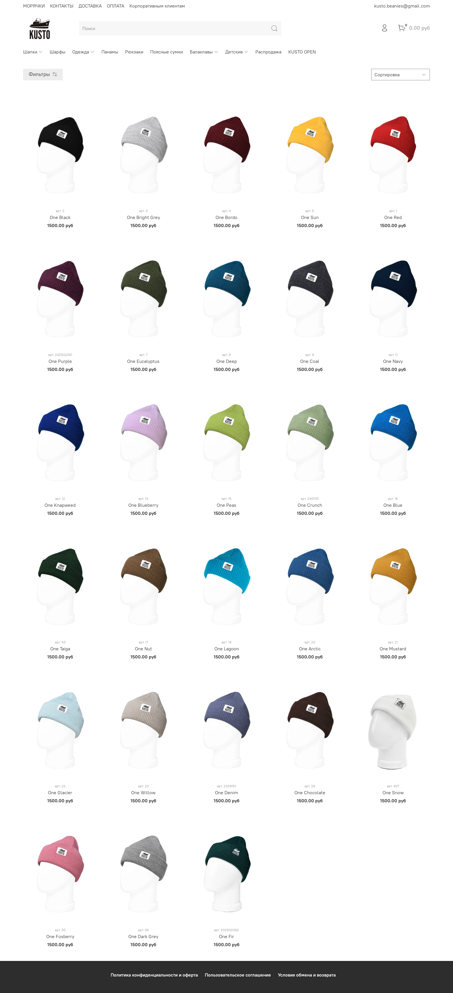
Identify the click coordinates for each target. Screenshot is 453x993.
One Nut (143, 649)
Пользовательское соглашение (238, 975)
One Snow (393, 792)
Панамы (109, 52)
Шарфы (57, 52)
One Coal (309, 361)
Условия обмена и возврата (307, 975)
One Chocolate (309, 792)
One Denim (226, 792)
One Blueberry (143, 505)
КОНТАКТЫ (61, 6)
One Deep (226, 361)
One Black (60, 217)
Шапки (33, 52)
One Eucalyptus (143, 361)
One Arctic (310, 649)
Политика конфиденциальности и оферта (154, 975)
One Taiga (60, 649)
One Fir (226, 936)
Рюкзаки (134, 52)
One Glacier (60, 792)
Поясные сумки (166, 52)
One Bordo (226, 217)
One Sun (310, 217)
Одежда (83, 52)
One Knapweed (60, 505)
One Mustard (393, 649)
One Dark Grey (143, 936)
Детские (236, 52)
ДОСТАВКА (90, 6)
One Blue (392, 505)
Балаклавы (204, 52)
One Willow (143, 792)
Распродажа (268, 52)
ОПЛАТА (115, 6)
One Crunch (310, 505)
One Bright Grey (143, 217)
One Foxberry (60, 936)
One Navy (393, 361)
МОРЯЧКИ (34, 6)
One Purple (60, 361)
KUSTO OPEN (302, 52)
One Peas (226, 505)
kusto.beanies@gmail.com (402, 6)
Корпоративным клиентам (157, 6)
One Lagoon (226, 649)
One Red (393, 217)
